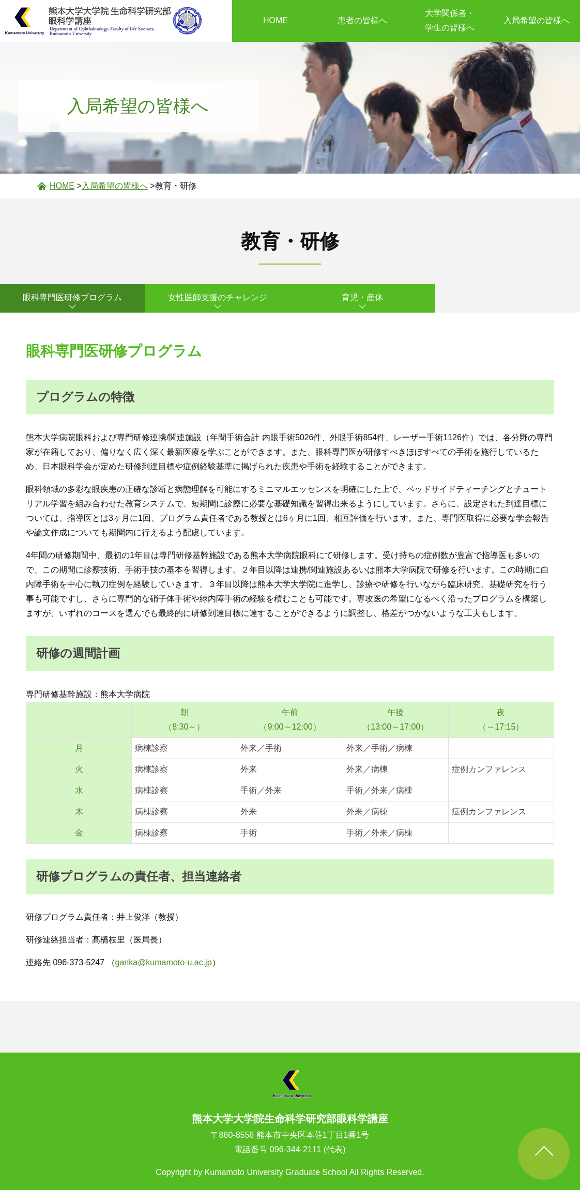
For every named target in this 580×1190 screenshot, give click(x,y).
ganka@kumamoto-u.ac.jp (163, 962)
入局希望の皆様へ (536, 20)
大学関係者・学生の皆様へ (450, 20)
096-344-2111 (296, 1149)
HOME (275, 20)
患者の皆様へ (362, 20)
